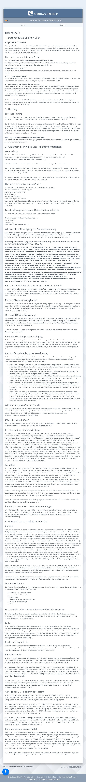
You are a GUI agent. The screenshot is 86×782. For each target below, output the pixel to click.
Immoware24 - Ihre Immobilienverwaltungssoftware (43, 779)
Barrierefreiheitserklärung (67, 777)
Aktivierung (63, 25)
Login (23, 25)
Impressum (41, 777)
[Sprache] (6, 20)
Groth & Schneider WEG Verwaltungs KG (21, 766)
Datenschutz (52, 777)
